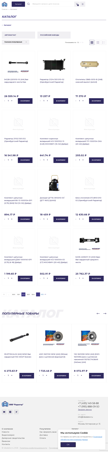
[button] (98, 313)
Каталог (75, 429)
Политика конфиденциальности (33, 448)
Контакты (6, 444)
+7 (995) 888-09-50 (88, 406)
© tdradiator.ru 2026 (10, 448)
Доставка (44, 435)
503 (28, 294)
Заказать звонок (85, 410)
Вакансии (6, 441)
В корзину (25, 101)
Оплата (43, 438)
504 (33, 294)
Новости (5, 432)
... (8, 294)
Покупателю (45, 429)
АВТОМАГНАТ (10, 35)
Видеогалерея (8, 435)
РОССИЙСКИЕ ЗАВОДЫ (49, 35)
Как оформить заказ (48, 432)
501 (18, 294)
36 (82, 42)
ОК (68, 444)
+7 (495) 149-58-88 (88, 403)
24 (80, 42)
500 (13, 294)
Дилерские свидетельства (13, 438)
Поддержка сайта (56, 448)
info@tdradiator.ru (85, 417)
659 (42, 294)
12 (78, 42)
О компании (7, 429)
